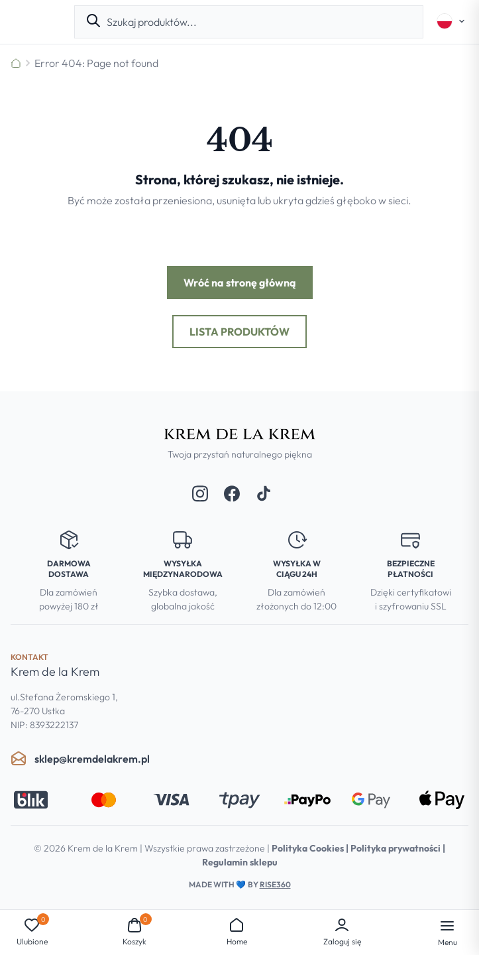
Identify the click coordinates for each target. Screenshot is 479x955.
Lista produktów (239, 331)
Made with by (240, 884)
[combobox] (259, 22)
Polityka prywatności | (397, 848)
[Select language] (451, 21)
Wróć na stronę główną (240, 282)
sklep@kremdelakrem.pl (80, 759)
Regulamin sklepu (240, 862)
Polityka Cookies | (311, 848)
